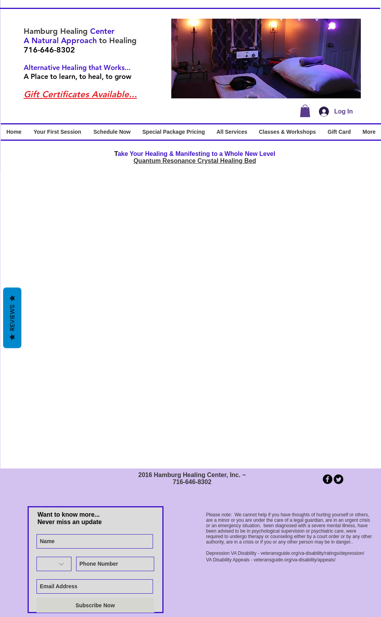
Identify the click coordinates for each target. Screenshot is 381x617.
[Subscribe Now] (95, 605)
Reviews (12, 317)
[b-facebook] (327, 479)
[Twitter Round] (338, 479)
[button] (266, 58)
